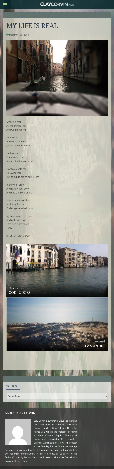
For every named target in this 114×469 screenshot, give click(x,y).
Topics (11, 386)
